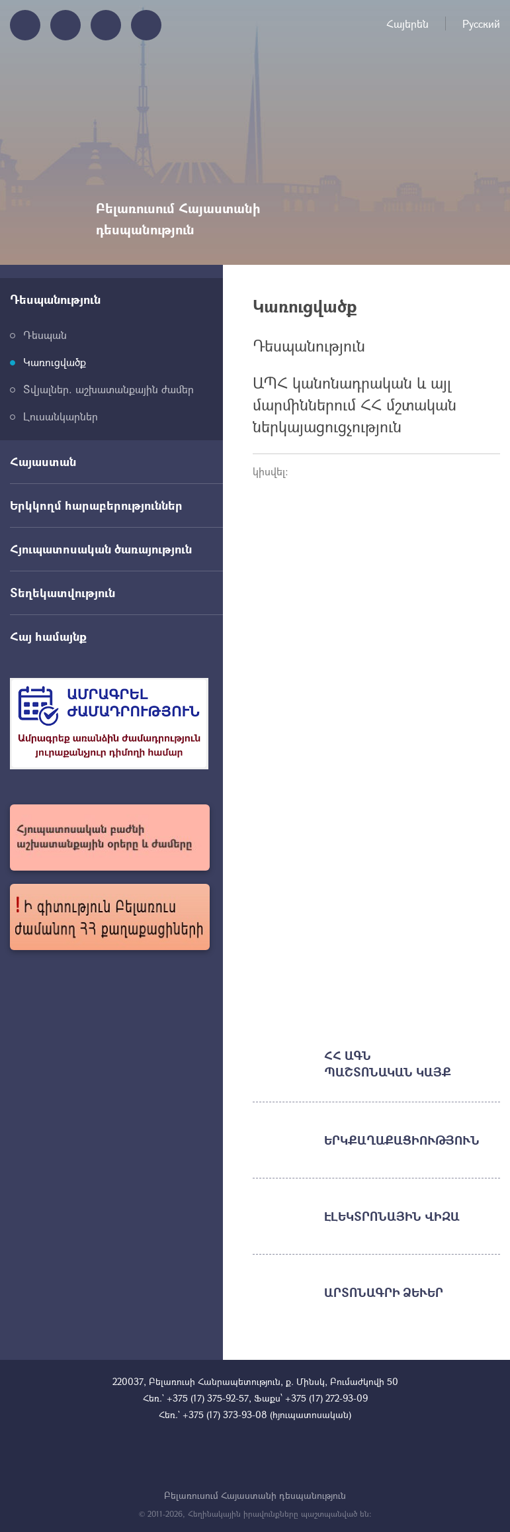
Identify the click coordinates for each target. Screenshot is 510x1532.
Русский (481, 23)
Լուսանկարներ (60, 416)
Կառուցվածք (54, 362)
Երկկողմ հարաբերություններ (96, 505)
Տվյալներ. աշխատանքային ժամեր (108, 389)
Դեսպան (45, 335)
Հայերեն (407, 23)
